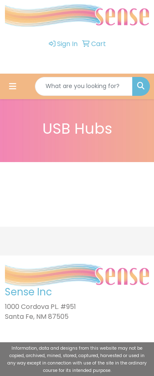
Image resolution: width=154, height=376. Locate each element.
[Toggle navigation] (12, 86)
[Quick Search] (84, 86)
